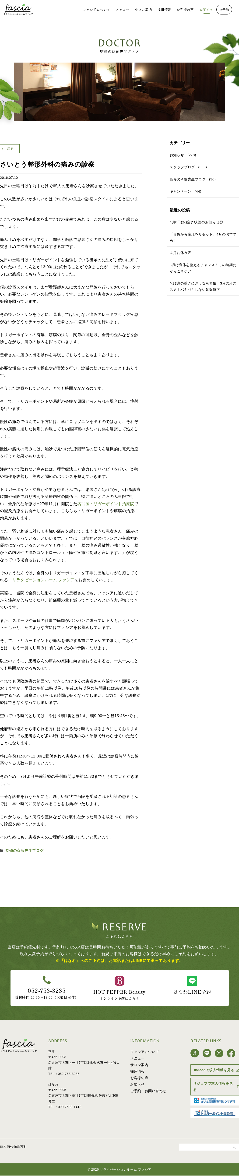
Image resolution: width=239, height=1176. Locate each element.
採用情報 (164, 9)
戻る (14, 149)
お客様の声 (185, 9)
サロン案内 (143, 9)
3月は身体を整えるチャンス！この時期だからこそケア (203, 268)
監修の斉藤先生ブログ (22, 852)
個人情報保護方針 (13, 1147)
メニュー (123, 9)
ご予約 (224, 9)
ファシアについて (96, 9)
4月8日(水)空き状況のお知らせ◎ (196, 222)
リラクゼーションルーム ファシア (43, 582)
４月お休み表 (180, 253)
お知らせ (207, 9)
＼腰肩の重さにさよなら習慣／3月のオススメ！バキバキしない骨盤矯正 (203, 286)
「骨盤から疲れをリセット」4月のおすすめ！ (203, 237)
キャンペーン (180, 191)
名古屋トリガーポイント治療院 (105, 505)
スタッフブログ (182, 167)
